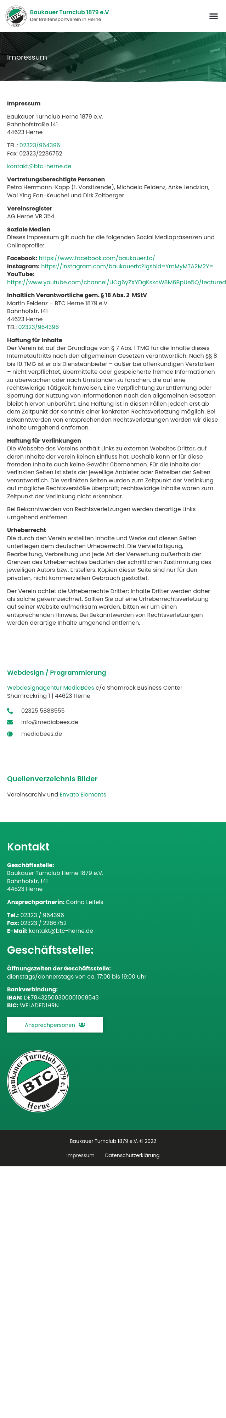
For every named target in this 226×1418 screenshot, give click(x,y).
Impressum (80, 1155)
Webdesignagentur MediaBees (50, 688)
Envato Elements (83, 794)
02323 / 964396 (42, 915)
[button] (214, 16)
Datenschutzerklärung (132, 1155)
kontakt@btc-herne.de (61, 931)
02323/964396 (39, 145)
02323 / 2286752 (44, 923)
